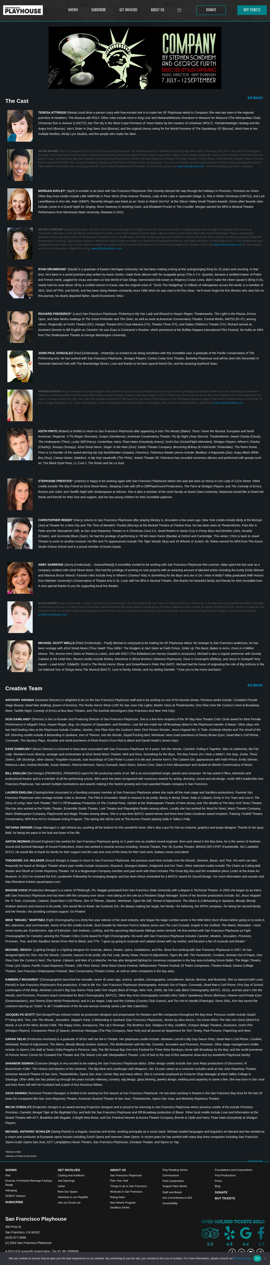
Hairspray (11, 1190)
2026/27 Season (15, 1195)
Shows (11, 1170)
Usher (61, 1186)
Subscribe (14, 1202)
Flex (8, 1175)
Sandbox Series (120, 1207)
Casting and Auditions (71, 1175)
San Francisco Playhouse (126, 1175)
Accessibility (170, 1203)
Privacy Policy (242, 1258)
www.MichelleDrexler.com (106, 248)
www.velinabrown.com (190, 166)
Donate (221, 1192)
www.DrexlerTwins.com (228, 244)
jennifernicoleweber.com (53, 614)
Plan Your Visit (119, 1180)
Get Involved (69, 1170)
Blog (217, 1186)
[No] (265, 1258)
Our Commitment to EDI (177, 1197)
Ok (257, 1258)
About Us (118, 1170)
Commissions (170, 1175)
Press (218, 1180)
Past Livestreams (173, 1180)
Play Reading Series (175, 1169)
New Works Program (123, 1202)
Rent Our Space (68, 1191)
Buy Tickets (225, 1198)
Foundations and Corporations (233, 1169)
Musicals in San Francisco (126, 1191)
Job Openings (66, 1180)
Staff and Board (172, 1192)
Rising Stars (117, 1197)
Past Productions (225, 1175)
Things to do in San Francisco (128, 1186)
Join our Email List (69, 1202)
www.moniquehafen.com (228, 403)
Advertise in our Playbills (73, 1197)
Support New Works (174, 1186)
